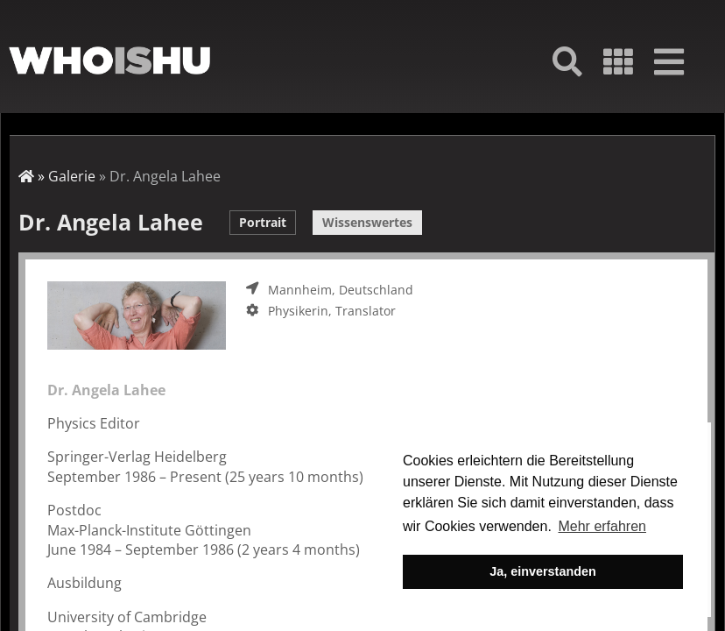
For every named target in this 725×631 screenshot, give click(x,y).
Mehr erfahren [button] (602, 526)
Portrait (262, 222)
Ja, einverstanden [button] (542, 571)
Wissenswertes (367, 222)
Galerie (71, 176)
